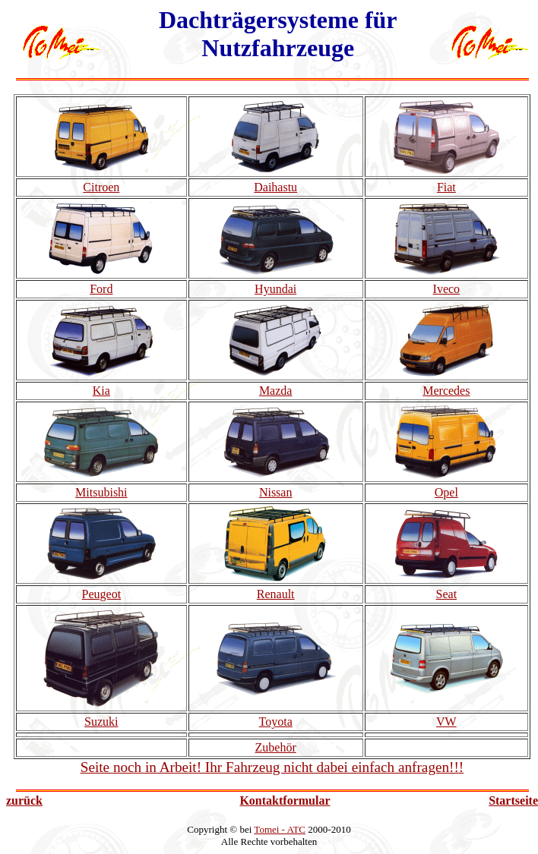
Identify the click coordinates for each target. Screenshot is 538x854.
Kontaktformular (284, 800)
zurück (24, 800)
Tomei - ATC (279, 829)
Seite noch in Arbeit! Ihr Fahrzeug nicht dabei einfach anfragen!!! (272, 767)
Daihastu (275, 187)
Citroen (101, 187)
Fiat (446, 187)
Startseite (513, 800)
